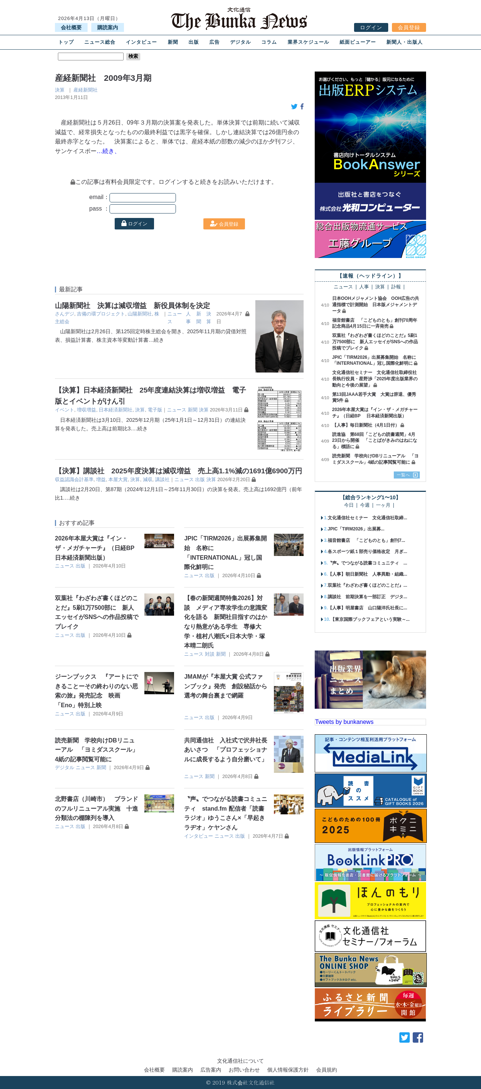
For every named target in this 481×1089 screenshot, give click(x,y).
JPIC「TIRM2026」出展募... (356, 529)
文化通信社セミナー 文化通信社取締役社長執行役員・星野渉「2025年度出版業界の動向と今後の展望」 (375, 379)
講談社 (162, 479)
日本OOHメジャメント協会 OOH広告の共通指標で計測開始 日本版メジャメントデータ (375, 305)
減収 (148, 479)
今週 (365, 505)
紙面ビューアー (358, 42)
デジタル (240, 42)
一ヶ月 (383, 505)
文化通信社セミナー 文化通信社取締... (367, 517)
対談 (210, 654)
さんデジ (64, 314)
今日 (349, 505)
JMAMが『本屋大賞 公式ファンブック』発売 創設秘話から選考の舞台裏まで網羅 (225, 686)
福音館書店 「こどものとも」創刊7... (366, 540)
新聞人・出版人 (404, 42)
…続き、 (108, 151)
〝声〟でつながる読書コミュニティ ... (367, 563)
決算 (60, 90)
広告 (214, 42)
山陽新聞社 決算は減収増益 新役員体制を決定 (132, 306)
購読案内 (107, 27)
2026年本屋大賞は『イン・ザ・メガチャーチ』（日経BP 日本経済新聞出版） (98, 547)
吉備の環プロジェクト (101, 314)
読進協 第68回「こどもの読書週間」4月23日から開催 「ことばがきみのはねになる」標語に (374, 441)
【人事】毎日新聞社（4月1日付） (365, 425)
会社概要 (71, 27)
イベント (64, 410)
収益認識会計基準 (74, 479)
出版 (194, 42)
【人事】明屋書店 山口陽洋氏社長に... (367, 607)
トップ (66, 42)
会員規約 (326, 1070)
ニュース (176, 410)
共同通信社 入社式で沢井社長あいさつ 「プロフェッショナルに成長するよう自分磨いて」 (225, 749)
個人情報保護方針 (288, 1070)
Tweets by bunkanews (344, 722)
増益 (101, 479)
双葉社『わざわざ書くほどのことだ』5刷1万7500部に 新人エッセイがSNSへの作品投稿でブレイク (375, 342)
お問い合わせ (244, 1070)
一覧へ (403, 475)
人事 (364, 287)
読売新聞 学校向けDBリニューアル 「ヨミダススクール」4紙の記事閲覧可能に (96, 749)
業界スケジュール (308, 42)
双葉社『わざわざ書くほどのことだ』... (367, 585)
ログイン (371, 27)
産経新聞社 (85, 90)
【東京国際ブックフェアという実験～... (370, 619)
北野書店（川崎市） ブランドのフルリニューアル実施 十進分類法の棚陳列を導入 (96, 808)
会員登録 (409, 27)
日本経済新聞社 (115, 410)
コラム (269, 42)
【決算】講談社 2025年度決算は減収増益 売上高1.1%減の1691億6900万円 (178, 471)
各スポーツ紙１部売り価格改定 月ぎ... (367, 551)
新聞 (173, 42)
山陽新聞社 (140, 314)
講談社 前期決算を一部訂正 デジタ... (367, 596)
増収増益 (86, 410)
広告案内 (210, 1070)
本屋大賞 (118, 479)
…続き (156, 340)
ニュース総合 (99, 42)
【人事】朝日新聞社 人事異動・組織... (367, 574)
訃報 (396, 287)
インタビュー (141, 42)
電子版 (155, 410)
